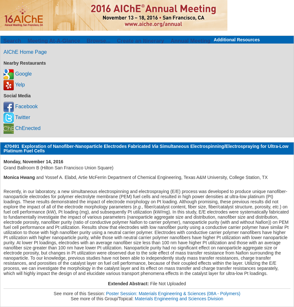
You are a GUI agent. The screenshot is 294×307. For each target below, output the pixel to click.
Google (18, 74)
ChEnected (22, 128)
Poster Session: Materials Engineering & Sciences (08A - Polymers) (173, 293)
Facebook (21, 106)
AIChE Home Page (25, 52)
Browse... (98, 41)
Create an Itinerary (140, 41)
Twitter (17, 117)
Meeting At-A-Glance (54, 41)
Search (12, 41)
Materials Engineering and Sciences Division (179, 298)
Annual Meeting (190, 41)
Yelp (14, 84)
